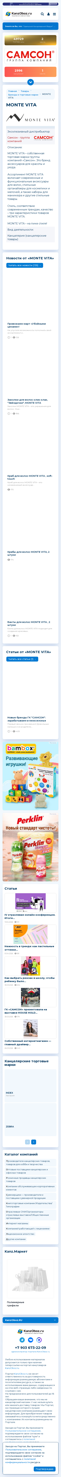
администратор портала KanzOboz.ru (30, 1351)
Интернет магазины (17, 1223)
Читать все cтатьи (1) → (22, 659)
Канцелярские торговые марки (27, 1063)
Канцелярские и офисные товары (21, 16)
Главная (12, 91)
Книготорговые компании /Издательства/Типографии (29, 1205)
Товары (25, 91)
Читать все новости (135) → (24, 265)
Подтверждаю (45, 1469)
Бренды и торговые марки (23, 95)
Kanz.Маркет (16, 1251)
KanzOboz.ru (12, 1368)
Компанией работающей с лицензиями (27, 1228)
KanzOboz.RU (13, 1320)
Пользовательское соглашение (23, 1430)
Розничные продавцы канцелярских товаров (26, 1179)
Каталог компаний (21, 1154)
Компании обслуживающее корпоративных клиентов (30, 1188)
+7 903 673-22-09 (30, 1348)
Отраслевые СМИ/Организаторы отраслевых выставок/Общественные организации (27, 1214)
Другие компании (16, 1239)
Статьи (11, 888)
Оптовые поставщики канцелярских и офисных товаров (27, 1171)
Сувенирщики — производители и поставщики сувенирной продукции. (26, 1196)
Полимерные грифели (15, 1304)
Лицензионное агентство (20, 1234)
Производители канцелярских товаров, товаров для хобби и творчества (28, 1163)
